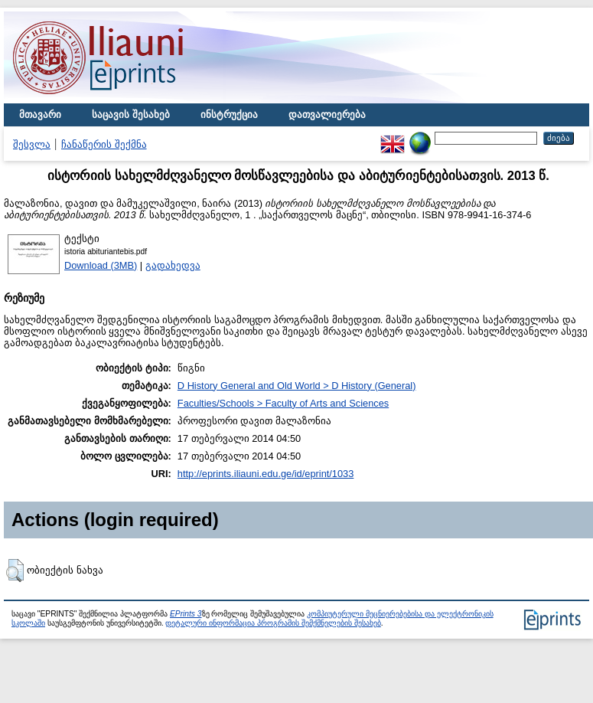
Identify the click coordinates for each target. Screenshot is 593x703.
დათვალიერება (327, 114)
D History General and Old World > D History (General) (297, 385)
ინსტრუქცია (229, 114)
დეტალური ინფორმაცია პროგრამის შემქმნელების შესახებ (272, 623)
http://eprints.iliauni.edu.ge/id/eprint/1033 (266, 473)
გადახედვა (172, 265)
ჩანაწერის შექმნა (104, 144)
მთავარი (40, 114)
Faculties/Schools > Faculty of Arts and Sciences (283, 403)
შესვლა (32, 144)
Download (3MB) (100, 265)
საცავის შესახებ (131, 114)
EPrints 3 (186, 614)
